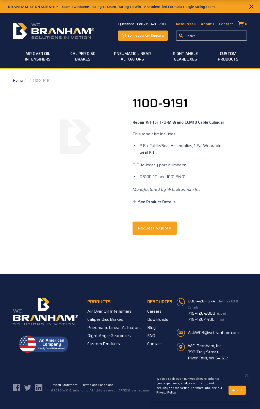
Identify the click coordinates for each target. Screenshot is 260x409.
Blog (151, 327)
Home (18, 80)
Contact (226, 24)
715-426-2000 (207, 313)
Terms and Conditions (98, 385)
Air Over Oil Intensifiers (38, 56)
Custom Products (228, 56)
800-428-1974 (213, 304)
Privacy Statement (64, 385)
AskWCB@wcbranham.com (213, 332)
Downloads (157, 319)
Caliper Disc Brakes (82, 56)
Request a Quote (154, 228)
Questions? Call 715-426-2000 (143, 23)
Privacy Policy (166, 392)
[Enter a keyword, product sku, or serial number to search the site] (211, 36)
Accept (237, 390)
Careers (154, 311)
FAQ (151, 335)
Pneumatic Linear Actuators (132, 56)
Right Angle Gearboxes (185, 56)
